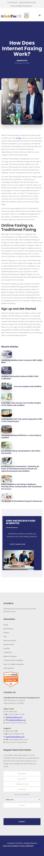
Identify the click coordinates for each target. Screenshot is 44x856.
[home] (11, 15)
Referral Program (10, 656)
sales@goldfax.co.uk (16, 720)
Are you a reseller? (22, 794)
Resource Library (10, 640)
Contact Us (8, 652)
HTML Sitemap (9, 668)
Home (6, 625)
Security (7, 648)
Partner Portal (9, 644)
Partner (6, 633)
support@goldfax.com (15, 737)
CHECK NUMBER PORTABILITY (21, 5)
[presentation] (17, 811)
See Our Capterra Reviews (14, 664)
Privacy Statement (26, 846)
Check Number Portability (13, 660)
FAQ (5, 637)
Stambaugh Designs (28, 848)
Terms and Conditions (11, 846)
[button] (39, 15)
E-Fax (18, 138)
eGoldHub (37, 846)
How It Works (8, 629)
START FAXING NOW (16, 544)
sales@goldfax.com (27, 2)
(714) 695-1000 (12, 2)
